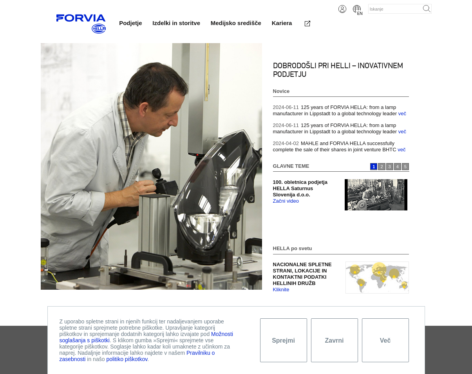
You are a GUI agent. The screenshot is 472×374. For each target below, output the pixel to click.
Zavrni (334, 340)
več (402, 113)
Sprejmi (283, 340)
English (357, 9)
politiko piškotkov (126, 359)
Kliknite (281, 289)
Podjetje (130, 23)
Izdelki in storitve (176, 23)
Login (342, 9)
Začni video (286, 201)
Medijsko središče (236, 23)
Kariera (282, 23)
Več (385, 340)
